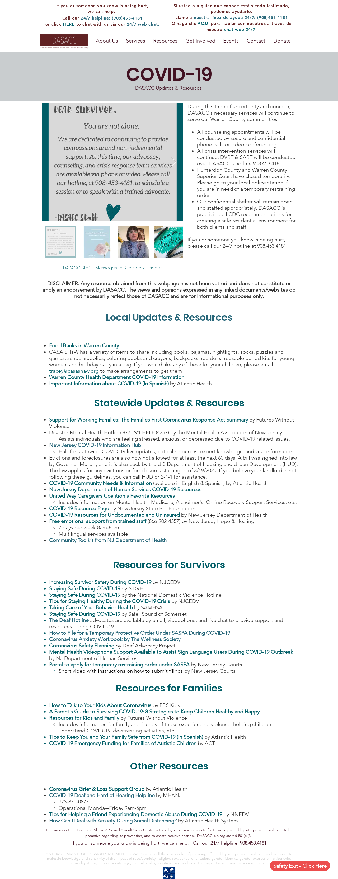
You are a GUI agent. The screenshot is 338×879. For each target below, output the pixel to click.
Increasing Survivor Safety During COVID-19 (100, 582)
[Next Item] (174, 162)
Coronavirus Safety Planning (81, 645)
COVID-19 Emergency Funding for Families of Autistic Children (122, 743)
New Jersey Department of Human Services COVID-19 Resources (125, 489)
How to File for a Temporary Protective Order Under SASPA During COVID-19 (139, 633)
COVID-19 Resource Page (79, 508)
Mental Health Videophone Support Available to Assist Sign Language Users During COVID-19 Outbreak (171, 652)
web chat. (148, 24)
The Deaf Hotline (69, 620)
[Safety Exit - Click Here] (300, 866)
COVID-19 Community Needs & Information (100, 483)
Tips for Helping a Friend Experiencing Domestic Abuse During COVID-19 (135, 814)
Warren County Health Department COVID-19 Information (116, 377)
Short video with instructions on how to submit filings (121, 671)
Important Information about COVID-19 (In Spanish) (109, 383)
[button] (165, 41)
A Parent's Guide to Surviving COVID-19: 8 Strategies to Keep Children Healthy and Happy (155, 711)
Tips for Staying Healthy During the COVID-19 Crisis (109, 601)
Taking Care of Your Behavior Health (91, 607)
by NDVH (132, 588)
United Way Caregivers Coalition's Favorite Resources (112, 496)
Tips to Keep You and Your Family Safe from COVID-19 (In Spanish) (126, 737)
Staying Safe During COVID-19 (85, 588)
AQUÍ (203, 23)
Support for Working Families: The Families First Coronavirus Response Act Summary (148, 420)
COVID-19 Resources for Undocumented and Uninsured (114, 515)
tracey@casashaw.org (74, 371)
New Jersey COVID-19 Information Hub (95, 445)
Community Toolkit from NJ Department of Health (108, 540)
